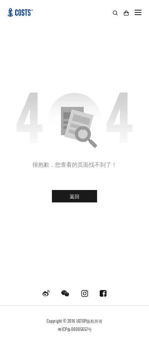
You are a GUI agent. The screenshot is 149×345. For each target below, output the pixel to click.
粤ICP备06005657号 (75, 329)
